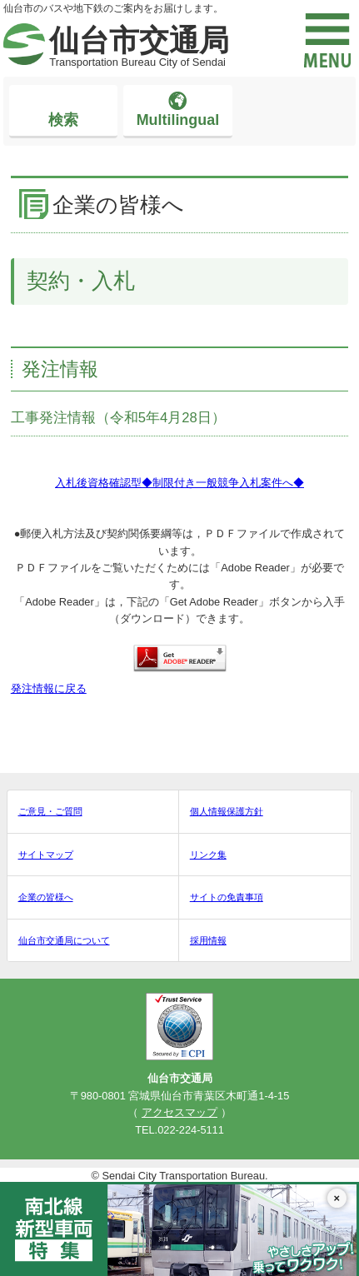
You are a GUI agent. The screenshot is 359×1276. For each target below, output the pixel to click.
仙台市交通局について (64, 940)
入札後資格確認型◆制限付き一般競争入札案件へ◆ (179, 482)
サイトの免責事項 (226, 897)
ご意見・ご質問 (50, 811)
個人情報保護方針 (226, 811)
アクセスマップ (179, 1112)
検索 (63, 120)
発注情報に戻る (49, 688)
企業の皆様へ (45, 897)
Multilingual (178, 120)
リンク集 (208, 855)
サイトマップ (45, 855)
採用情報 (208, 940)
